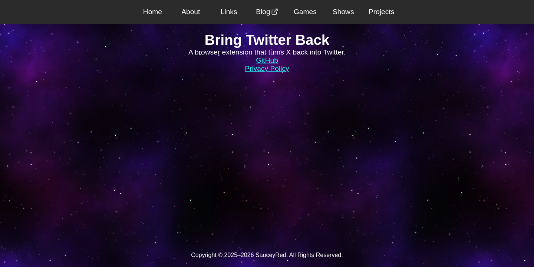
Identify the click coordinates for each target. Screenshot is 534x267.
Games (305, 12)
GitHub (267, 60)
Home (152, 12)
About (190, 12)
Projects (381, 12)
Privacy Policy (267, 68)
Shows (343, 12)
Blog (267, 12)
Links (229, 12)
